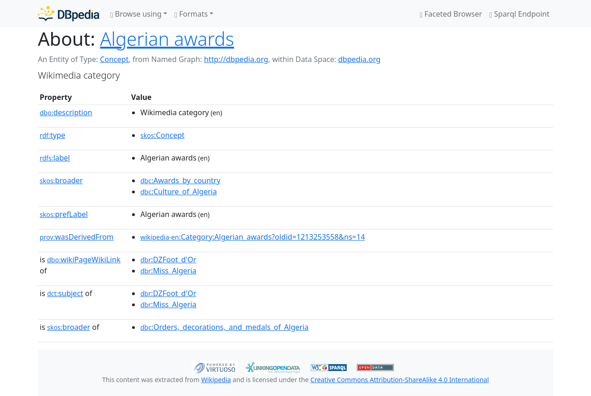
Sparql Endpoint (519, 14)
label (55, 158)
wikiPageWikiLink (84, 259)
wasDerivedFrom (77, 237)
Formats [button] (191, 14)
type (53, 135)
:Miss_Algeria (168, 271)
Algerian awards (167, 38)
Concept (114, 59)
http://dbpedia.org (236, 59)
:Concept (162, 135)
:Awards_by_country (180, 180)
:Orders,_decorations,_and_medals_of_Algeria (224, 327)
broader (61, 180)
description (66, 112)
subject (65, 293)
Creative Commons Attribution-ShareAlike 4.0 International (399, 379)
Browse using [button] (136, 14)
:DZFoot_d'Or (168, 259)
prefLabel (64, 214)
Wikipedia (216, 379)
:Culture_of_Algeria (178, 191)
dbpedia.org (359, 59)
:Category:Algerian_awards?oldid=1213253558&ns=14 (252, 237)
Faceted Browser (451, 14)
